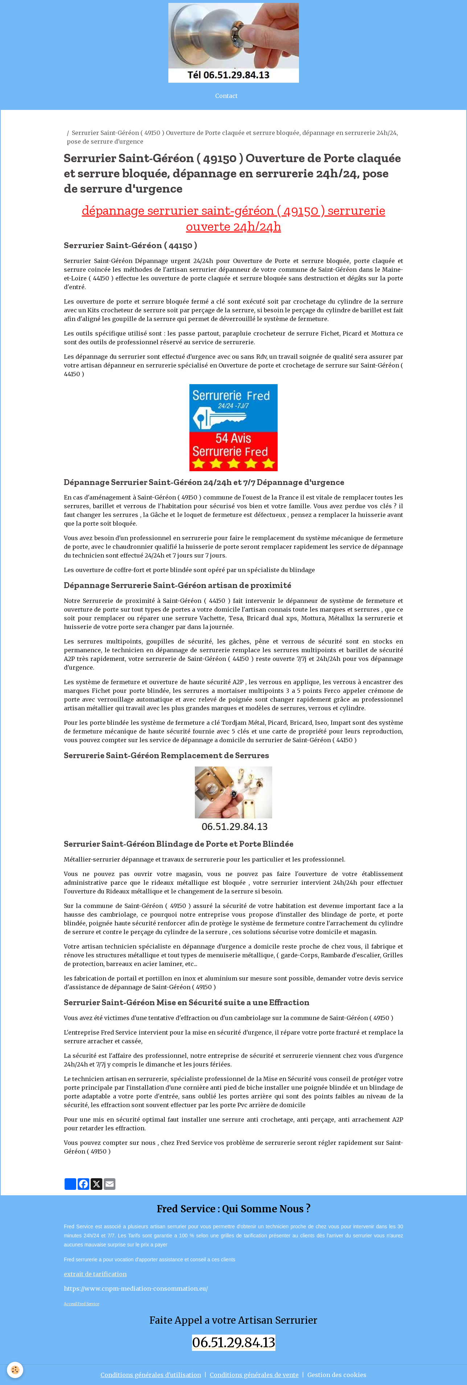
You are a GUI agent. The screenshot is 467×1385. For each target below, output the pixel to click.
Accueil (75, 124)
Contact (226, 95)
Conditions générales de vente (254, 1374)
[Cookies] (15, 1370)
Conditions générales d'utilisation (151, 1374)
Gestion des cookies (336, 1374)
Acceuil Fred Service (81, 1304)
